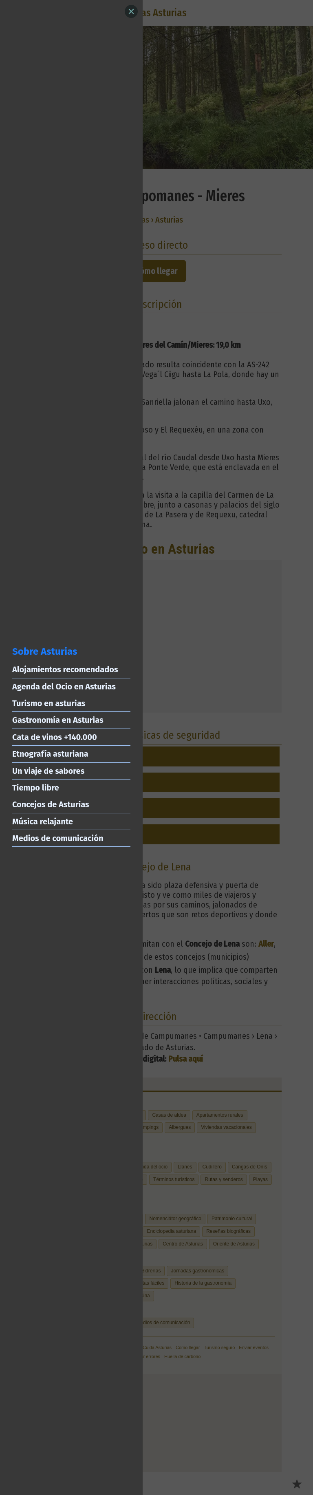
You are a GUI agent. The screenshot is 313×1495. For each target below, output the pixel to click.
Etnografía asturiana (50, 754)
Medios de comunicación (57, 838)
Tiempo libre (35, 788)
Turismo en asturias (48, 703)
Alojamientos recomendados (65, 669)
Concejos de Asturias (50, 804)
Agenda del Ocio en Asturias (64, 686)
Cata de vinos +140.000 (54, 737)
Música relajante (42, 821)
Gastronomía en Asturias (58, 720)
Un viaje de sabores (48, 771)
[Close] (131, 11)
